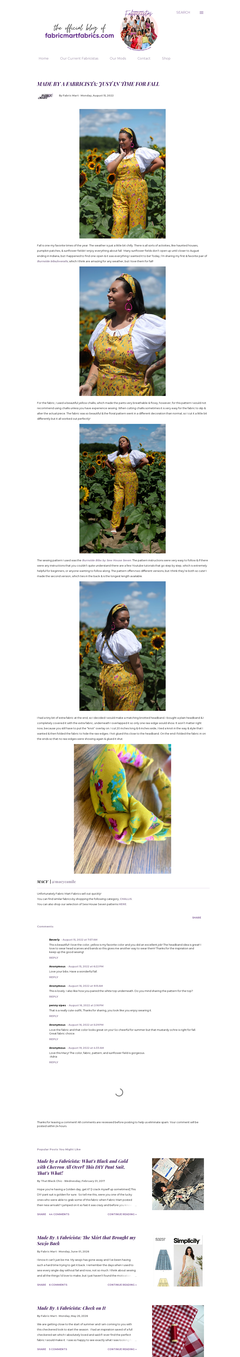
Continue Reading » (122, 1214)
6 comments (58, 1284)
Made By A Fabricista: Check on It (71, 1308)
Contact (141, 58)
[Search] (183, 12)
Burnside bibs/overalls (52, 261)
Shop (164, 58)
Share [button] (196, 917)
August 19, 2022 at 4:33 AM (86, 1047)
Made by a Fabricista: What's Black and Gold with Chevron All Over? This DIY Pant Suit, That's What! (82, 1167)
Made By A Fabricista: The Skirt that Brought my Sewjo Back (86, 1240)
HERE (122, 904)
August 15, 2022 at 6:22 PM (85, 966)
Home (41, 58)
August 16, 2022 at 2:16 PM (86, 1005)
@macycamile (64, 881)
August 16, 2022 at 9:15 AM (85, 985)
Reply (53, 957)
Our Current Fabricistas (77, 58)
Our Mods (115, 58)
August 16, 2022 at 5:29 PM (85, 1024)
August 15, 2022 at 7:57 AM (80, 939)
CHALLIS (126, 898)
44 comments (59, 1214)
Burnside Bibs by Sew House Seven (106, 560)
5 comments (58, 1349)
